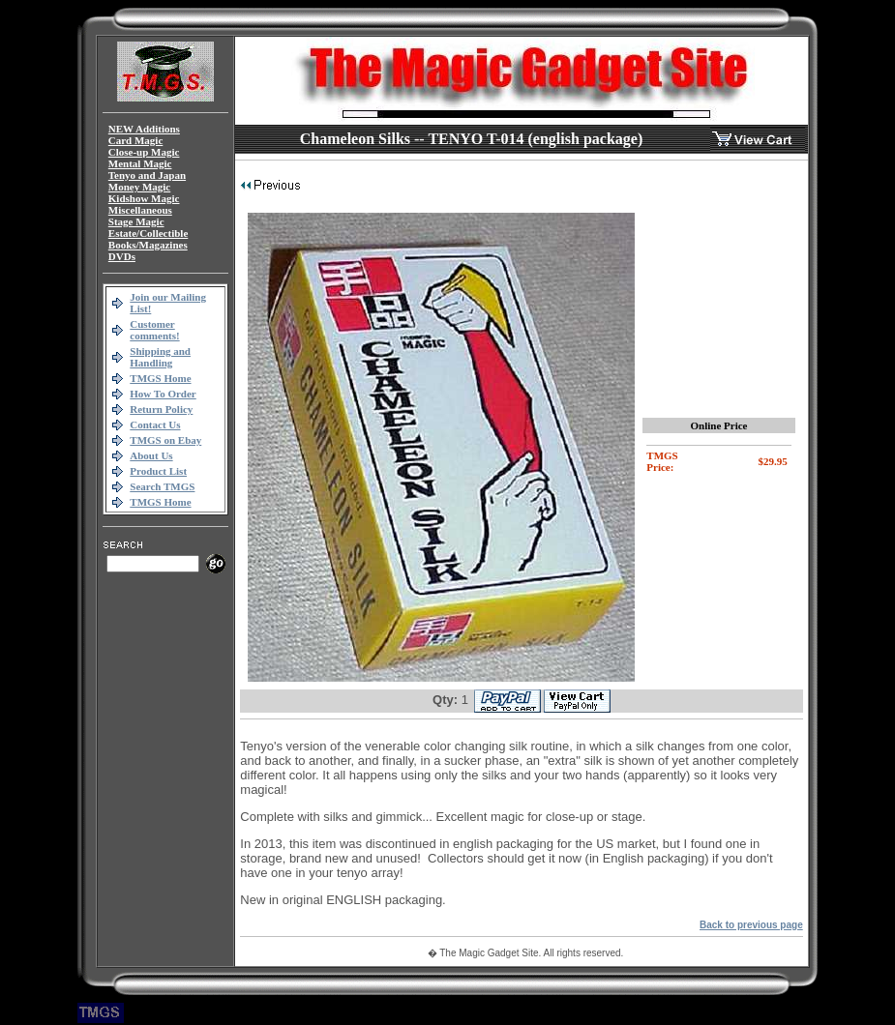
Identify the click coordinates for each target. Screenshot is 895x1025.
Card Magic (136, 140)
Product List (158, 471)
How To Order (162, 393)
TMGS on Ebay (165, 440)
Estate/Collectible (148, 233)
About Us (151, 455)
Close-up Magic (144, 152)
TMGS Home (160, 378)
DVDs (121, 256)
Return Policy (161, 409)
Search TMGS (162, 486)
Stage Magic (136, 221)
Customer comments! (154, 329)
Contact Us (155, 424)
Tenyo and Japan (147, 175)
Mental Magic (140, 163)
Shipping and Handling (160, 356)
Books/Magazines (148, 244)
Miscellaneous (140, 210)
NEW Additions (144, 128)
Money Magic (139, 186)
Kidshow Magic (144, 198)
